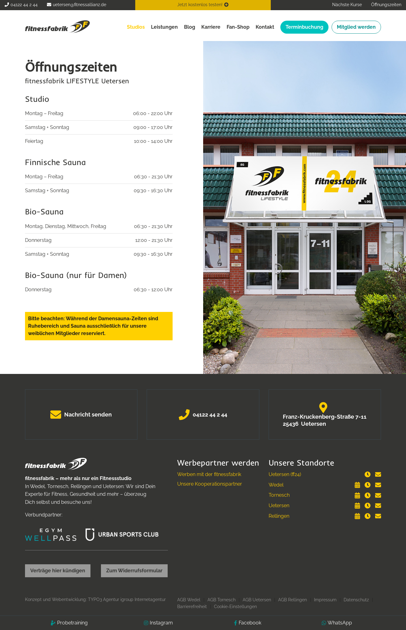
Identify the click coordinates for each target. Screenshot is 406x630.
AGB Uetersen (257, 599)
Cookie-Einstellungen (235, 606)
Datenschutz (356, 599)
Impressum (325, 599)
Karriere (210, 27)
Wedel (276, 485)
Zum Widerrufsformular (134, 571)
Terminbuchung (304, 27)
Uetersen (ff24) (285, 474)
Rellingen (279, 516)
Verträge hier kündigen (57, 571)
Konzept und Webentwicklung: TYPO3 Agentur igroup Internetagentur (95, 599)
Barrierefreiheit (192, 606)
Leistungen (164, 27)
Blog (189, 27)
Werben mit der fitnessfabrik (209, 474)
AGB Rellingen (292, 599)
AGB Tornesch (221, 599)
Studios (136, 27)
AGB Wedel (188, 599)
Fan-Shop (238, 27)
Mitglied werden (356, 27)
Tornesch (279, 495)
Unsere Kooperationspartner (209, 484)
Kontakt (265, 27)
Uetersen (279, 505)
